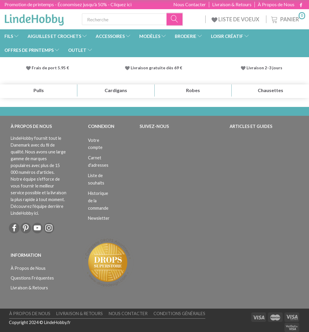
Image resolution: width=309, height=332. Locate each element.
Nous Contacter (189, 4)
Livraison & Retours (232, 4)
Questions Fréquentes (32, 277)
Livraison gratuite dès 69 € (157, 67)
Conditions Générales (179, 313)
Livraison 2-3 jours (264, 67)
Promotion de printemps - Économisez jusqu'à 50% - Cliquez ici (68, 4)
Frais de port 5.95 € (50, 67)
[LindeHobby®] (34, 18)
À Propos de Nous (276, 4)
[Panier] (287, 18)
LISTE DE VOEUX (236, 19)
